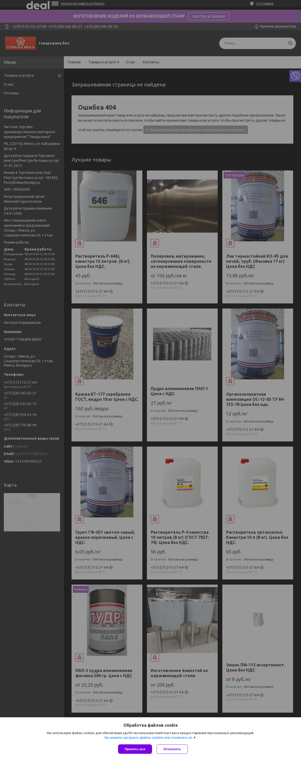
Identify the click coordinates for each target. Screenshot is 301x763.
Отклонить (172, 749)
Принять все (135, 749)
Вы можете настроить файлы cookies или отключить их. (149, 738)
